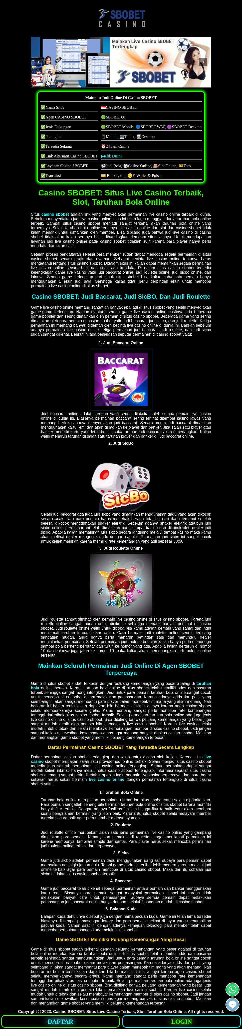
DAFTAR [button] (60, 1021)
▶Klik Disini (111, 156)
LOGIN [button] (181, 1021)
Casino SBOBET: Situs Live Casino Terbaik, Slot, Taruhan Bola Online (119, 1012)
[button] (39, 62)
